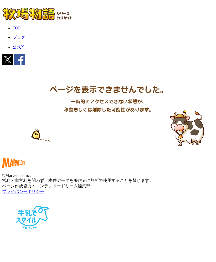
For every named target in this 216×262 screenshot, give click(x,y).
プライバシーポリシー (23, 191)
